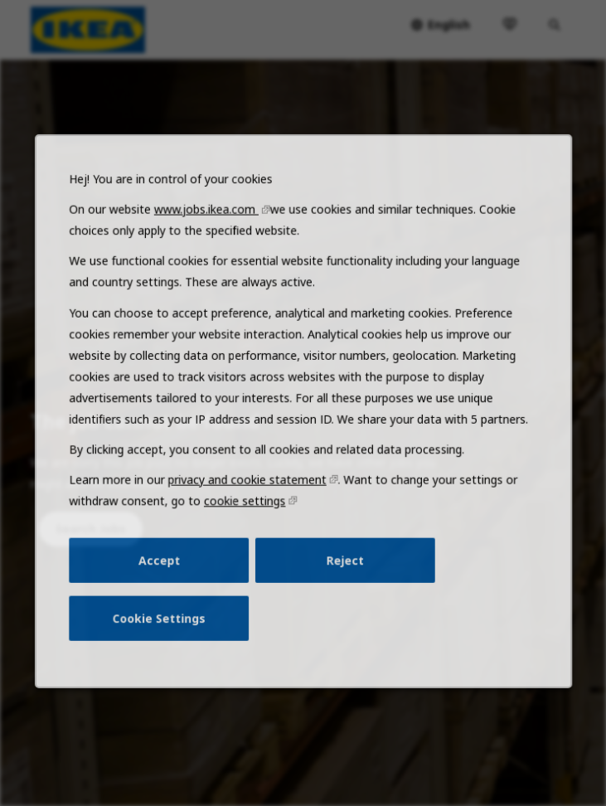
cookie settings (248, 530)
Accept (167, 586)
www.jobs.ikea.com (212, 257)
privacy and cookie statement (250, 510)
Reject (341, 586)
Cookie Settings (167, 640)
